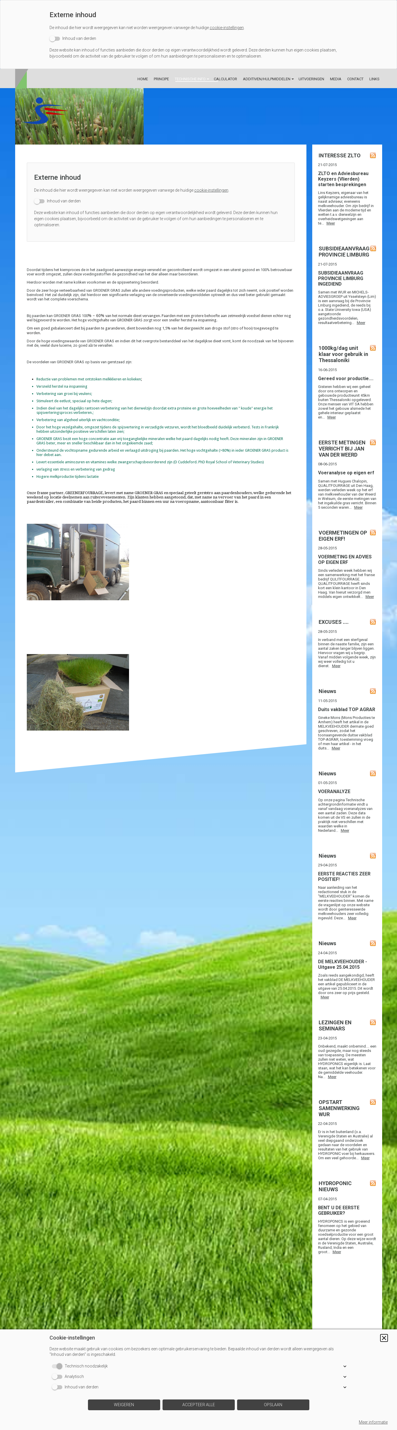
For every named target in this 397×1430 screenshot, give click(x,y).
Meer (331, 223)
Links (374, 79)
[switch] (73, 38)
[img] (198, 116)
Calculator (225, 79)
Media (335, 79)
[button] (384, 1338)
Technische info (190, 79)
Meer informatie (373, 1422)
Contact (355, 79)
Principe (161, 79)
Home (142, 79)
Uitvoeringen (311, 79)
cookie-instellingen (227, 27)
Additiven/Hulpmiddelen (266, 79)
